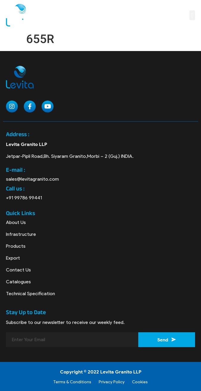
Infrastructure (21, 234)
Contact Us (18, 270)
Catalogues (18, 281)
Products (16, 246)
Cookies (140, 381)
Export (13, 258)
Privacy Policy (112, 381)
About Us (16, 222)
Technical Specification (30, 293)
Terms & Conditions (72, 381)
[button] (192, 15)
